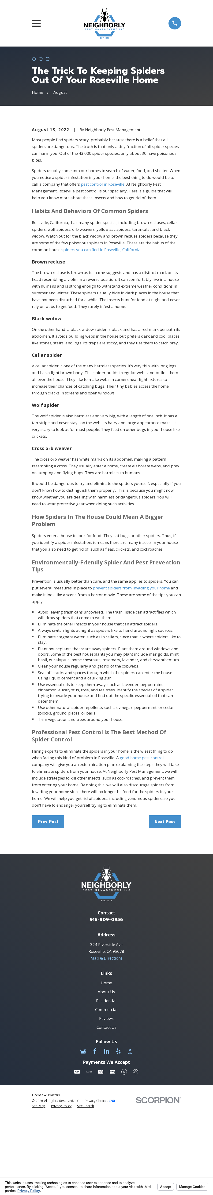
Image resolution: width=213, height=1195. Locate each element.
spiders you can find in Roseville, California (101, 329)
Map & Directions (106, 1037)
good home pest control (142, 837)
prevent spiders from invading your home (131, 667)
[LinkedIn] (106, 1131)
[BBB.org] (130, 1131)
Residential (106, 1080)
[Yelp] (118, 1131)
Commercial (106, 1089)
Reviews (106, 1098)
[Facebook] (95, 1131)
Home (106, 1062)
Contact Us (106, 1106)
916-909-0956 (106, 999)
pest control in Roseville (102, 263)
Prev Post (48, 901)
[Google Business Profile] (83, 1131)
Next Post (165, 901)
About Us (106, 1071)
